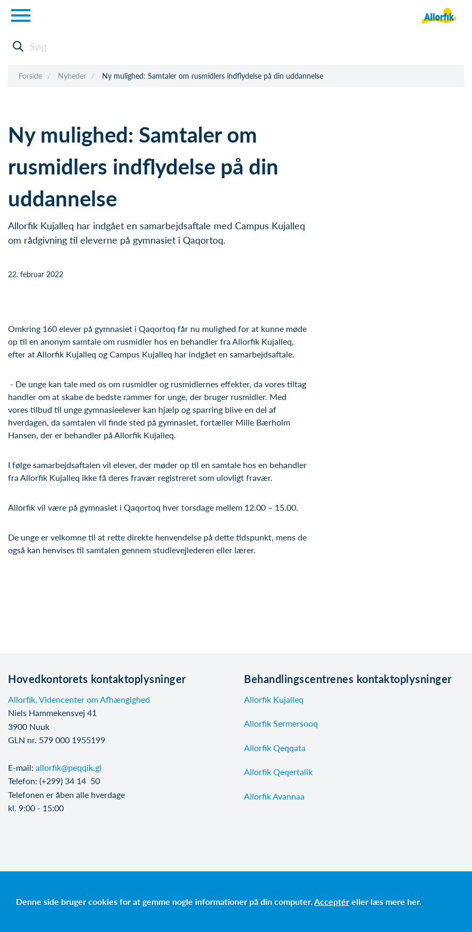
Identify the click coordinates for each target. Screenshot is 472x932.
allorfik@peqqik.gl (69, 767)
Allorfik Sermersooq (281, 723)
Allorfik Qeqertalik (278, 772)
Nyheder (72, 75)
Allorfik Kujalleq (274, 699)
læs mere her (394, 901)
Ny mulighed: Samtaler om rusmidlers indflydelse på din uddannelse (212, 75)
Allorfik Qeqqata (275, 748)
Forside (30, 75)
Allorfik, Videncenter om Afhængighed (79, 699)
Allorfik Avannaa (274, 796)
